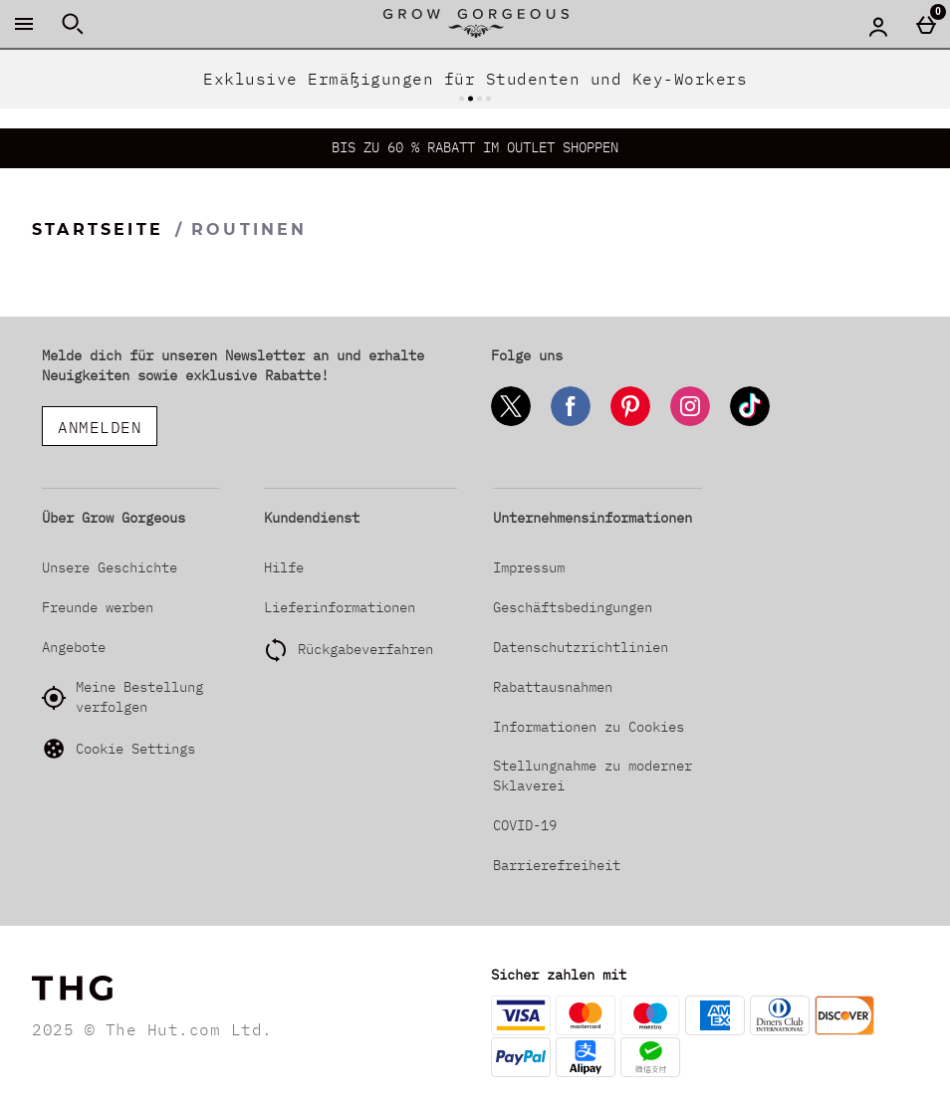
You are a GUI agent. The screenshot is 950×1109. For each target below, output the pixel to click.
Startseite (97, 229)
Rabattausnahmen (552, 687)
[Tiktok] (750, 422)
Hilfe (284, 567)
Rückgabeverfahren (365, 649)
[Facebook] (571, 422)
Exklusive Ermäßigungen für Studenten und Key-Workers (475, 79)
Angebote (74, 647)
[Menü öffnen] (24, 24)
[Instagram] (690, 422)
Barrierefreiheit (556, 865)
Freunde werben (97, 607)
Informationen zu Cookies (588, 727)
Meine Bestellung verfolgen (122, 697)
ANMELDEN (99, 427)
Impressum (529, 567)
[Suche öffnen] (73, 24)
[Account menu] (878, 26)
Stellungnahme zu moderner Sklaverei (592, 775)
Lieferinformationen (339, 607)
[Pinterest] (630, 422)
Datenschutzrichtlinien (580, 647)
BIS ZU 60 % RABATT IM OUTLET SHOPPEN (475, 147)
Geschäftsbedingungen (572, 607)
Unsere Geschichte (109, 567)
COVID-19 (525, 825)
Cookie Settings (118, 749)
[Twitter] (511, 422)
